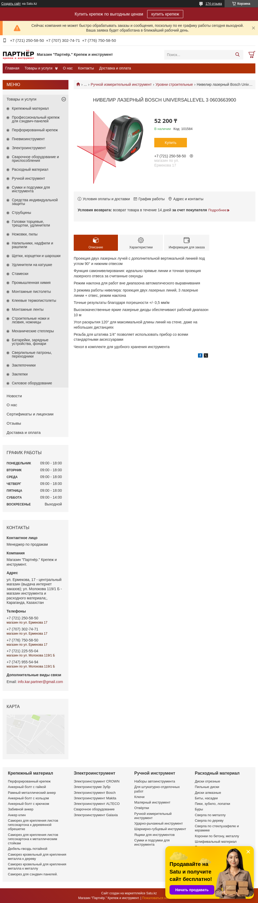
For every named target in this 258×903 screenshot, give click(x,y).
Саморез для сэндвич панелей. (33, 874)
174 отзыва (214, 4)
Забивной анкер (20, 809)
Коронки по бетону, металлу (217, 836)
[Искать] (237, 54)
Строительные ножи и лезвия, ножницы (30, 320)
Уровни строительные (174, 84)
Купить (170, 143)
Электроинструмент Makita (95, 798)
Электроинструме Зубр (92, 787)
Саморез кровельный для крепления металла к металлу (37, 866)
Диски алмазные (208, 793)
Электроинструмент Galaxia (96, 815)
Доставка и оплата (115, 68)
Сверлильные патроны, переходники (32, 354)
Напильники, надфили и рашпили (32, 245)
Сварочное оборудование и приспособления (35, 159)
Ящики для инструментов (154, 835)
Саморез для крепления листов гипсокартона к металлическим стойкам (33, 839)
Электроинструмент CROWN (97, 781)
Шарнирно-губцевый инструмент (160, 829)
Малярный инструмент (152, 802)
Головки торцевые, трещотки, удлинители (31, 223)
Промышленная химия (31, 282)
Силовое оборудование (32, 383)
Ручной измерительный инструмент (121, 84)
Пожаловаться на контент (161, 898)
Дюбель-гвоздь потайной (27, 849)
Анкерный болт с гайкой (27, 787)
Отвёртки (141, 808)
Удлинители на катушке (32, 265)
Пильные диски (207, 787)
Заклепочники (24, 365)
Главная (12, 68)
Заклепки (20, 374)
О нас (68, 68)
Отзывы (14, 423)
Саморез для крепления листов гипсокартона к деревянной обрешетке (33, 825)
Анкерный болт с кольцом (28, 798)
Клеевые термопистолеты (34, 300)
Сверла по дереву (209, 820)
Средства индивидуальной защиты (35, 202)
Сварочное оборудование (94, 809)
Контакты (86, 68)
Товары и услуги (38, 68)
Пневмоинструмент (28, 139)
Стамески (20, 274)
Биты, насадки (206, 798)
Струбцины (21, 212)
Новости (14, 396)
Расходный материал (30, 169)
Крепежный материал (30, 108)
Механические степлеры (33, 331)
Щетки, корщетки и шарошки (36, 256)
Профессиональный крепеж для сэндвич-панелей (35, 119)
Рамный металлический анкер (32, 793)
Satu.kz (151, 893)
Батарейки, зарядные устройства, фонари (30, 342)
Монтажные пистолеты (31, 291)
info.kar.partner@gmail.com (40, 682)
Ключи (139, 797)
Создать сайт (11, 4)
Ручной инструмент (28, 178)
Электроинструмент (29, 148)
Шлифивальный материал (216, 842)
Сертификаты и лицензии (30, 414)
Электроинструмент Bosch (95, 793)
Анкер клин (17, 815)
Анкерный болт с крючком (28, 804)
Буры (199, 809)
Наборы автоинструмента (154, 781)
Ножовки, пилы (25, 234)
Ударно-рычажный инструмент (158, 823)
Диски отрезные (207, 781)
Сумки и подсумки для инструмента (31, 189)
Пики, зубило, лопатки (212, 804)
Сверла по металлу (210, 815)
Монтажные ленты (27, 309)
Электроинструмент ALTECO (97, 804)
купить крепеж (165, 14)
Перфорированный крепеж (35, 130)
